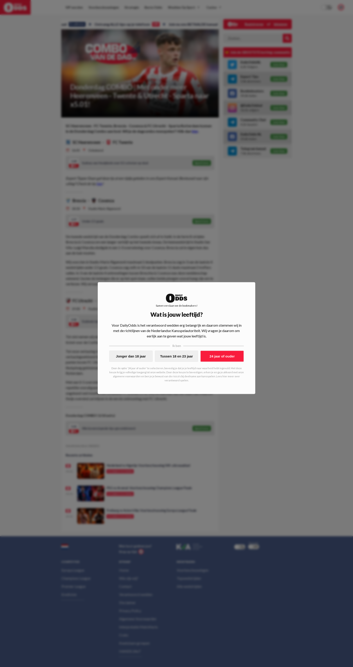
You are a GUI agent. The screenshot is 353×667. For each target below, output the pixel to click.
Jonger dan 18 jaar (131, 356)
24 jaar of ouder (222, 356)
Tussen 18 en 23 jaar (176, 356)
